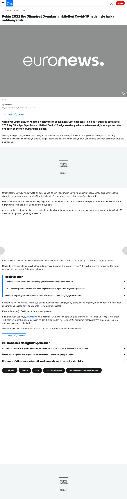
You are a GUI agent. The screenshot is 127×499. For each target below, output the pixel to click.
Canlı (120, 3)
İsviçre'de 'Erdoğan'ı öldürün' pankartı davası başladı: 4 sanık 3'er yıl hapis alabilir (38, 354)
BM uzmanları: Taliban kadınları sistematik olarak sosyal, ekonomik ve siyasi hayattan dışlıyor (43, 361)
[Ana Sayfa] (3, 10)
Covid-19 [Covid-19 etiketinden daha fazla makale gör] (10, 370)
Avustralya (31, 316)
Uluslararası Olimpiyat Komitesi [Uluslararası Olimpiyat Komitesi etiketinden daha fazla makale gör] (83, 370)
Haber (9, 10)
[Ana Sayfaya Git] (9, 3)
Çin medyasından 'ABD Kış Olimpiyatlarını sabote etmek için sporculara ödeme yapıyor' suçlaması (45, 348)
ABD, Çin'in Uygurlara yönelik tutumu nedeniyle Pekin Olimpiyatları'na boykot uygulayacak (45, 288)
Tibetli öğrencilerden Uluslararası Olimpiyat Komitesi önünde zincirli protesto (39, 282)
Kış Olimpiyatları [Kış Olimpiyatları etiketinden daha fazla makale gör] (54, 370)
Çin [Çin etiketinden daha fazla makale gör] (37, 370)
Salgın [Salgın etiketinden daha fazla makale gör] (25, 370)
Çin (23, 10)
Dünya (16, 10)
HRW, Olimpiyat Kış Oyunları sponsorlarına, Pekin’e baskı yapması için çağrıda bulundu (43, 295)
